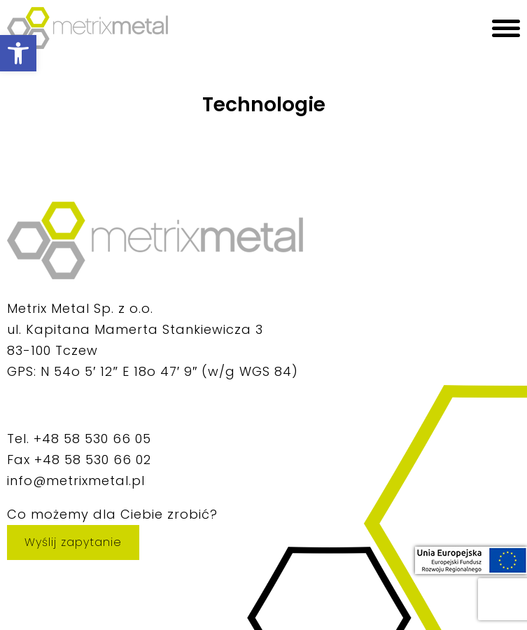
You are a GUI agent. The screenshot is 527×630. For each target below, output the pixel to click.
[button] (18, 53)
